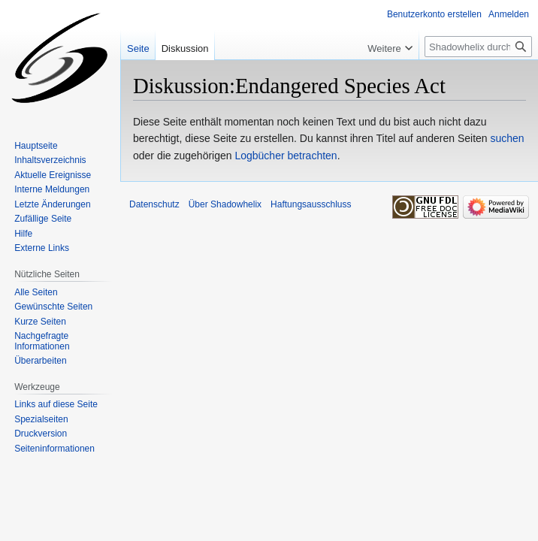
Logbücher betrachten (285, 156)
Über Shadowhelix (225, 204)
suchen (507, 138)
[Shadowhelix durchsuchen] (478, 46)
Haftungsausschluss (311, 204)
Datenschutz (154, 204)
